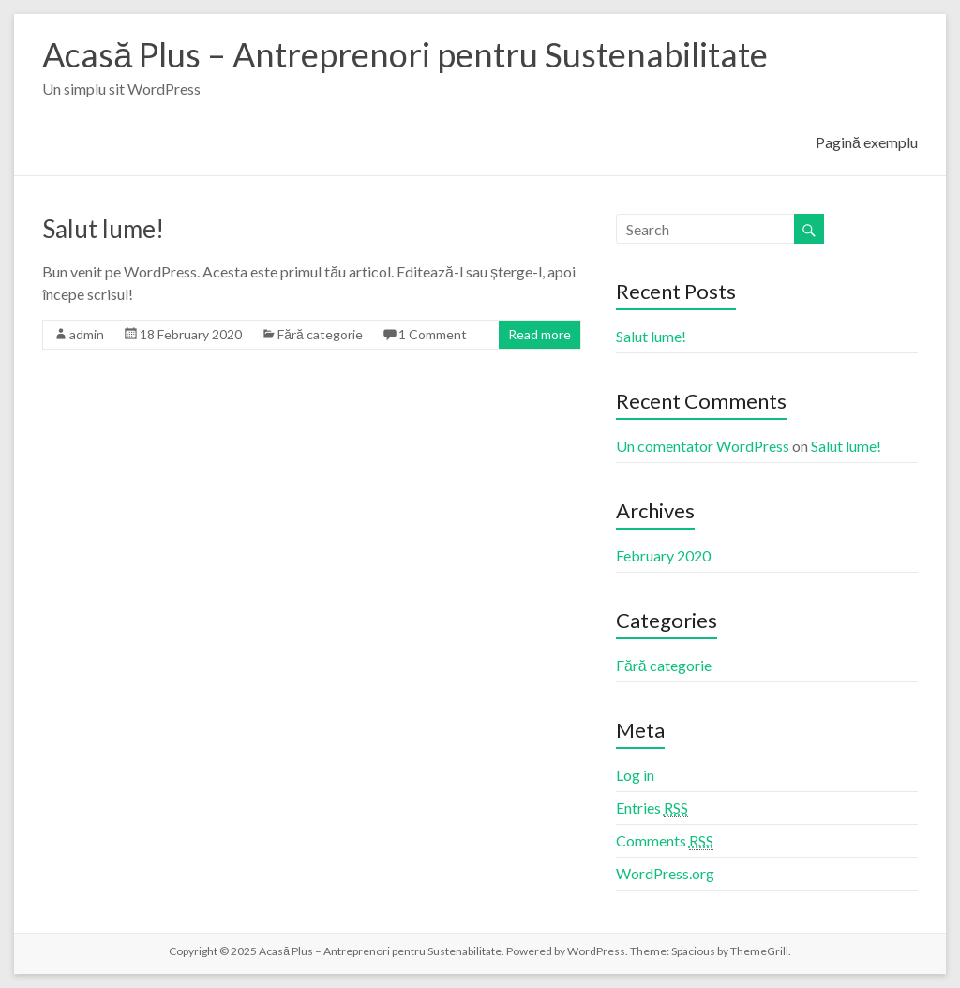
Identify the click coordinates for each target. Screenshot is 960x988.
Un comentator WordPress (702, 446)
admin (86, 334)
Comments (664, 840)
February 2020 (663, 555)
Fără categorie (320, 334)
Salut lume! (103, 229)
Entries (652, 808)
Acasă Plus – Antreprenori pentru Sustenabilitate (405, 54)
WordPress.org (665, 873)
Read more (539, 334)
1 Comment (432, 334)
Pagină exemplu (867, 142)
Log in (635, 775)
